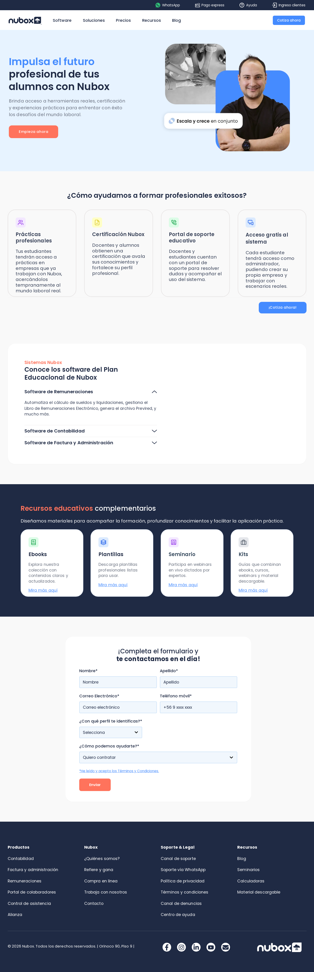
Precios (123, 20)
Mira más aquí (43, 590)
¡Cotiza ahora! (283, 307)
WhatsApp (168, 5)
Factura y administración (33, 869)
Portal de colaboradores (32, 892)
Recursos (151, 20)
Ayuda (248, 5)
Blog (176, 20)
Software (62, 20)
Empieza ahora (33, 131)
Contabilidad (21, 858)
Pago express (210, 5)
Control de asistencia (29, 903)
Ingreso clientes (288, 5)
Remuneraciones (25, 881)
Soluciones (94, 20)
